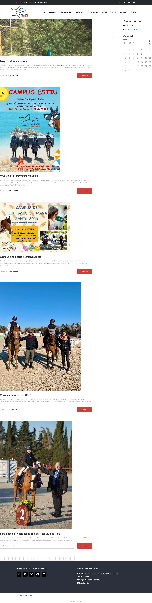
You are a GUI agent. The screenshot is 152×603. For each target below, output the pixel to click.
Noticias (123, 12)
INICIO (43, 12)
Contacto (135, 12)
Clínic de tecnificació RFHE (15, 395)
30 (61, 559)
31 (65, 559)
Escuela (52, 12)
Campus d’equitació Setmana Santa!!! (21, 256)
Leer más (85, 75)
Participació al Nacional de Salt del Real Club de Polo (30, 533)
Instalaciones (65, 12)
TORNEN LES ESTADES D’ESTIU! (19, 176)
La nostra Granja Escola (13, 60)
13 (53, 559)
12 (49, 559)
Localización (84, 583)
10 (41, 559)
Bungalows (93, 12)
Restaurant (79, 12)
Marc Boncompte (109, 12)
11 (45, 559)
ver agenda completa (131, 29)
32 (69, 559)
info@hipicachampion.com (89, 580)
